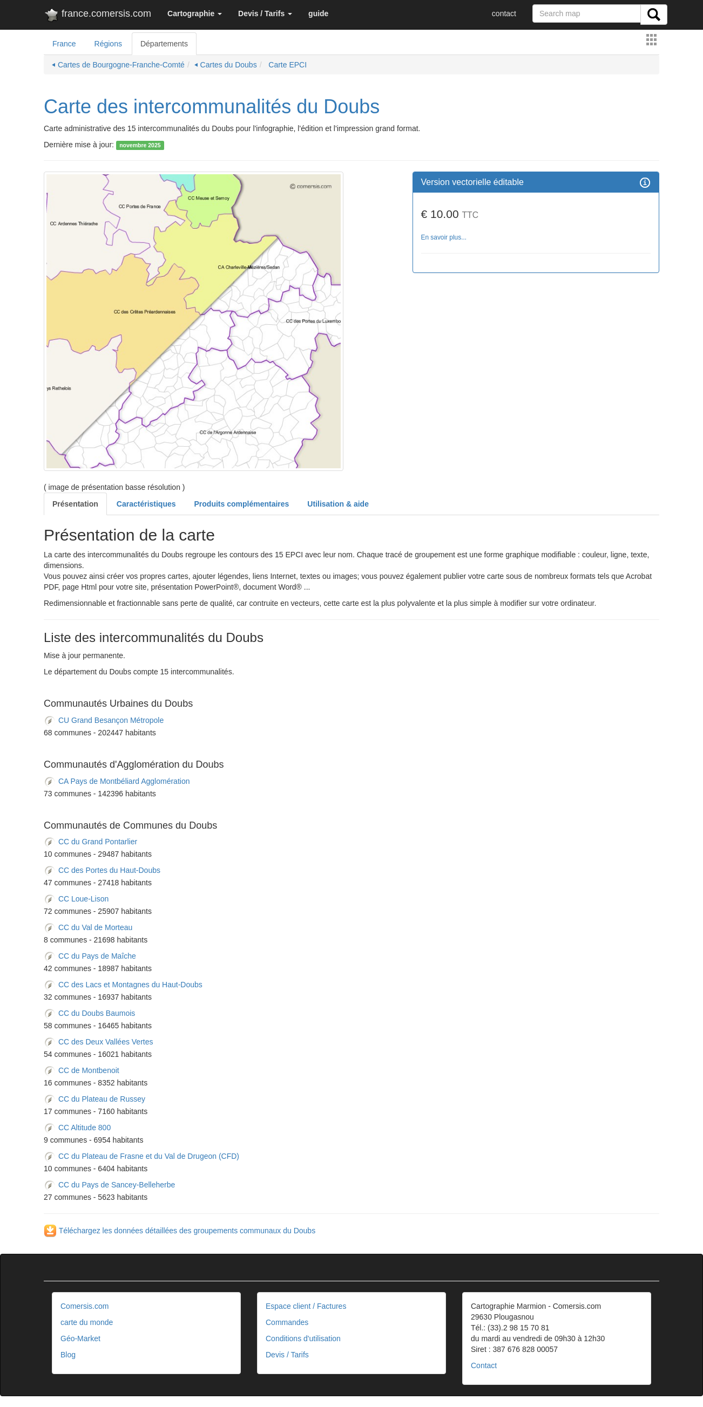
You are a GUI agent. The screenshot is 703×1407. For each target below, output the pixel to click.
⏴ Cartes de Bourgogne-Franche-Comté (118, 64)
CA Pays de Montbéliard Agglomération (117, 781)
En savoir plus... (444, 237)
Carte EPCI (286, 64)
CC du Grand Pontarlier (90, 842)
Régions (108, 43)
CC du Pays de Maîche (90, 956)
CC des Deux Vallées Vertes (98, 1042)
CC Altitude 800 (77, 1128)
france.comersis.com (97, 15)
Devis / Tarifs (287, 1354)
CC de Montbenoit (81, 1071)
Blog (68, 1354)
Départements (164, 43)
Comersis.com (84, 1306)
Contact (484, 1365)
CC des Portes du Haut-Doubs (102, 870)
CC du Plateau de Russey (94, 1099)
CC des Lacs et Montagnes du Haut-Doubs (123, 985)
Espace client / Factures (306, 1306)
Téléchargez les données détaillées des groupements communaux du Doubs (179, 1230)
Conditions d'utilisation (303, 1338)
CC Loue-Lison (76, 899)
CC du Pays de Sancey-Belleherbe (109, 1185)
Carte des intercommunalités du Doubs (212, 106)
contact (504, 13)
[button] (194, 13)
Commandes (287, 1322)
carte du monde (86, 1322)
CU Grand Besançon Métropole (104, 720)
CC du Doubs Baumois (89, 1013)
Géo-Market (80, 1338)
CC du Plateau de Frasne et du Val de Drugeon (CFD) (141, 1156)
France (64, 43)
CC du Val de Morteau (88, 928)
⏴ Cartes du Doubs (225, 64)
